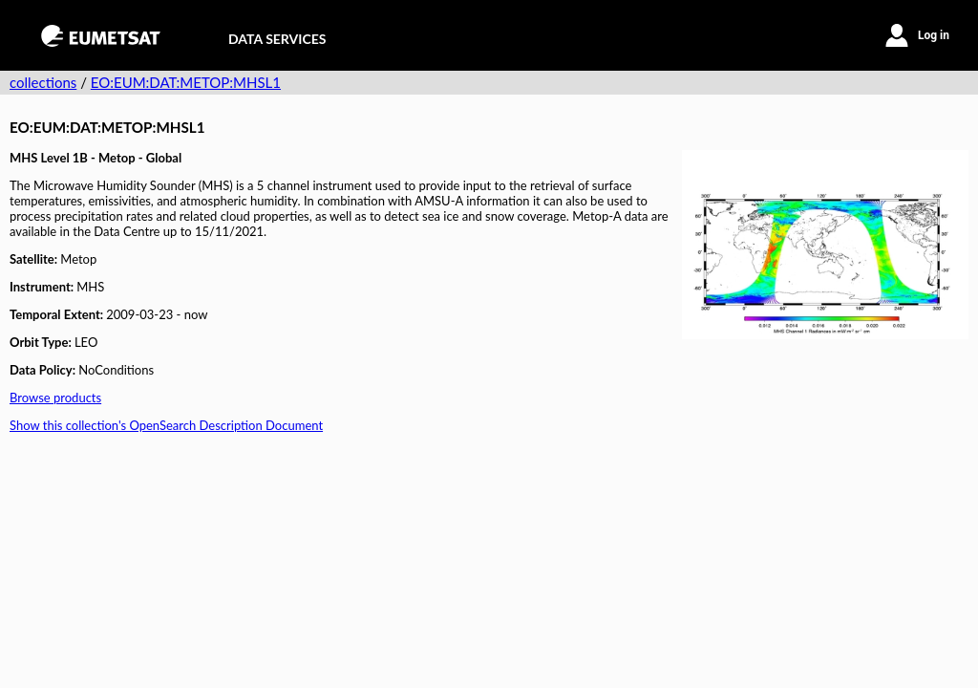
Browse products (55, 397)
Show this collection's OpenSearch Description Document (166, 425)
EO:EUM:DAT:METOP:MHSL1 (186, 82)
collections (43, 82)
